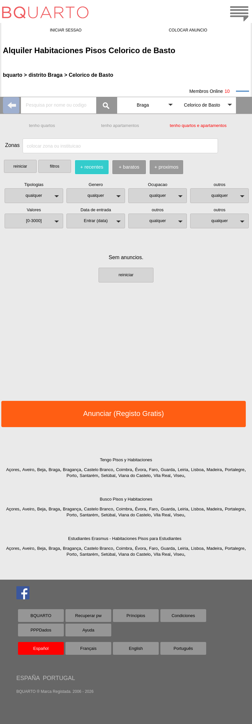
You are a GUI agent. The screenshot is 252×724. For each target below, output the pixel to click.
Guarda (168, 469)
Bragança (72, 469)
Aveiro (28, 469)
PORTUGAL (59, 678)
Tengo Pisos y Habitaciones (126, 459)
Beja (41, 469)
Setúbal (108, 475)
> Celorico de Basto (88, 75)
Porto (71, 475)
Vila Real (162, 475)
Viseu (178, 475)
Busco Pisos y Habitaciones (126, 499)
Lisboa (197, 469)
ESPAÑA (28, 678)
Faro (153, 469)
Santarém (89, 475)
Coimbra (124, 469)
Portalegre (234, 469)
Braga (54, 469)
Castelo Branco (98, 469)
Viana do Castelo (134, 475)
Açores (12, 469)
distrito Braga (45, 75)
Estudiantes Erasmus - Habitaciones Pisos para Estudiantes (124, 538)
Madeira (214, 469)
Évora (140, 469)
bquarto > (15, 75)
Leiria (183, 469)
